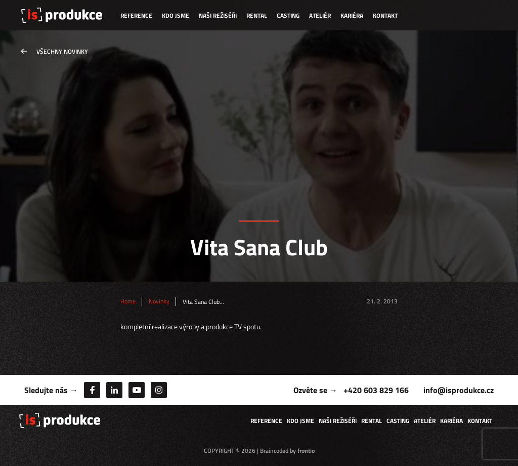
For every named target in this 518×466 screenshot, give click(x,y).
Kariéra (351, 15)
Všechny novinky (62, 51)
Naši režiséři (218, 15)
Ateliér (320, 15)
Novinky (159, 301)
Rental (256, 15)
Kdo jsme (175, 15)
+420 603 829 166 (376, 390)
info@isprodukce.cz (458, 390)
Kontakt (385, 15)
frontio (306, 450)
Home (128, 301)
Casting (288, 15)
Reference (136, 15)
